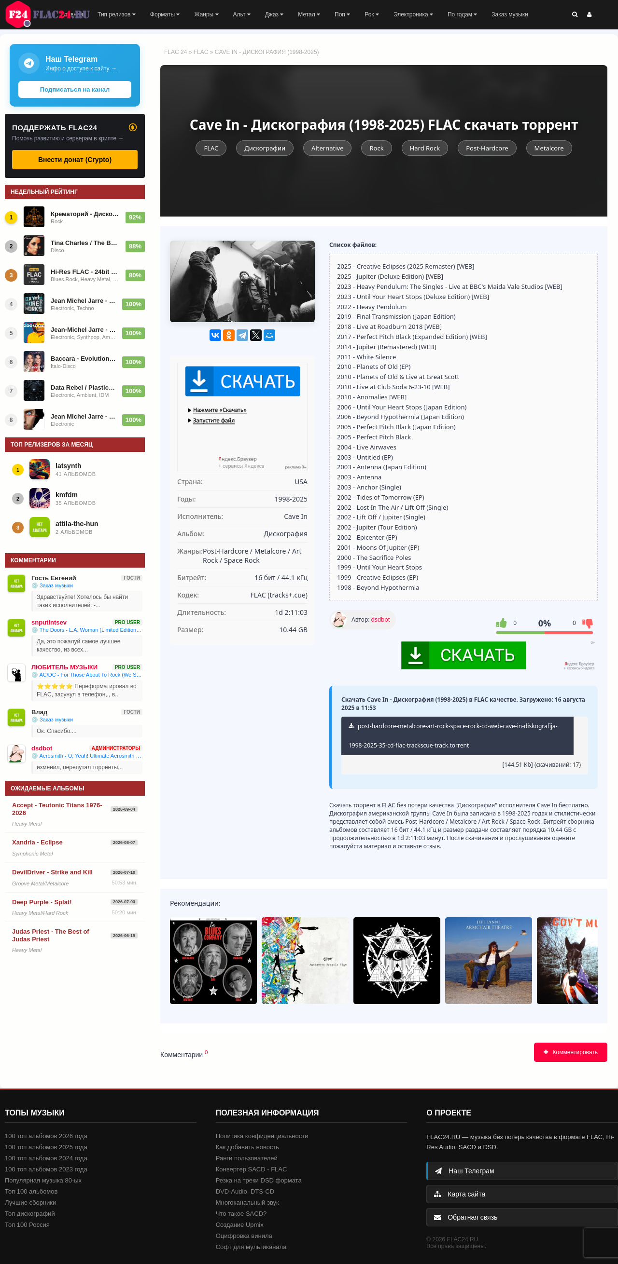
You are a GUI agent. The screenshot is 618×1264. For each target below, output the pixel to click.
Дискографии (264, 148)
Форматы (165, 14)
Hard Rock (425, 148)
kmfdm (67, 495)
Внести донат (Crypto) (75, 159)
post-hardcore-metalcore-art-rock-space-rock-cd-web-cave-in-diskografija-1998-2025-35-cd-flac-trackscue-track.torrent (453, 735)
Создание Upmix (240, 1224)
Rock (376, 148)
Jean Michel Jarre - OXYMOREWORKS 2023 (83, 300)
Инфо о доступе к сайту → (81, 68)
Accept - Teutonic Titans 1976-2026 (57, 809)
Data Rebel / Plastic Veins (83, 387)
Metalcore (549, 148)
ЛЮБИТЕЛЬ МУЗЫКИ (64, 667)
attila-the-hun (77, 524)
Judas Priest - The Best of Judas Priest (50, 935)
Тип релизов (117, 14)
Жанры (206, 14)
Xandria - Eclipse (37, 842)
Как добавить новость (247, 1147)
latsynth (69, 466)
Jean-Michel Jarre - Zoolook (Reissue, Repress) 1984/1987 (83, 329)
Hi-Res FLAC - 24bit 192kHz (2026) (85, 271)
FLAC (201, 52)
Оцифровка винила (244, 1235)
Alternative (327, 148)
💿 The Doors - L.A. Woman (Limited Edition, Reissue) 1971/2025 (86, 630)
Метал (309, 14)
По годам (462, 14)
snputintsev (49, 622)
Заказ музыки (510, 14)
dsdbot (380, 619)
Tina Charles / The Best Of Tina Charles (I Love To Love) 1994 (85, 242)
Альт (242, 14)
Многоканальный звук (247, 1202)
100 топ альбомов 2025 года (46, 1147)
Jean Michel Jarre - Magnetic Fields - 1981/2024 (83, 416)
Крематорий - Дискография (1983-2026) (85, 213)
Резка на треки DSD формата (259, 1180)
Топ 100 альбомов (31, 1191)
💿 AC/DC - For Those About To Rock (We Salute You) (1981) (86, 675)
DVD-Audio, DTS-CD (245, 1191)
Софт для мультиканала (251, 1246)
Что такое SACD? (241, 1213)
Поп (342, 14)
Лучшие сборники (30, 1202)
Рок (372, 14)
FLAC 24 (53, 14)
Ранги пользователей (247, 1158)
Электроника (413, 14)
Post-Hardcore (487, 148)
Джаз (274, 14)
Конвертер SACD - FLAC (251, 1169)
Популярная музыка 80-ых (43, 1180)
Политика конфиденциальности (262, 1136)
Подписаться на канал (75, 89)
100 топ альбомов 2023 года (46, 1169)
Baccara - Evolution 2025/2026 (83, 358)
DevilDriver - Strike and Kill (52, 872)
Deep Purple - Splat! (42, 902)
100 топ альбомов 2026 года (46, 1136)
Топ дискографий (30, 1213)
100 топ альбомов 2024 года (46, 1158)
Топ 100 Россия (27, 1224)
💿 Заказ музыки (52, 585)
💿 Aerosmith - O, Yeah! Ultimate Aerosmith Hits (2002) (86, 756)
